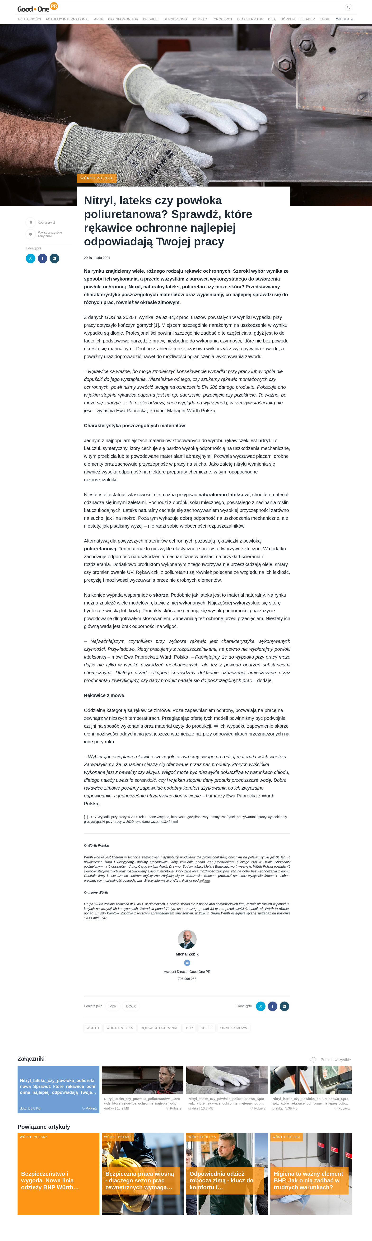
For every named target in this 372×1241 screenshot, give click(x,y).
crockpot (223, 19)
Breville (151, 19)
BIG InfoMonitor (123, 19)
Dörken (287, 19)
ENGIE (325, 19)
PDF (113, 1006)
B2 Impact (200, 19)
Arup (98, 19)
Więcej (344, 19)
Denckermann (250, 19)
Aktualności (29, 19)
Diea (272, 19)
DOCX (131, 1006)
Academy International (67, 19)
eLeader (307, 19)
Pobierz (89, 1108)
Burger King (175, 19)
